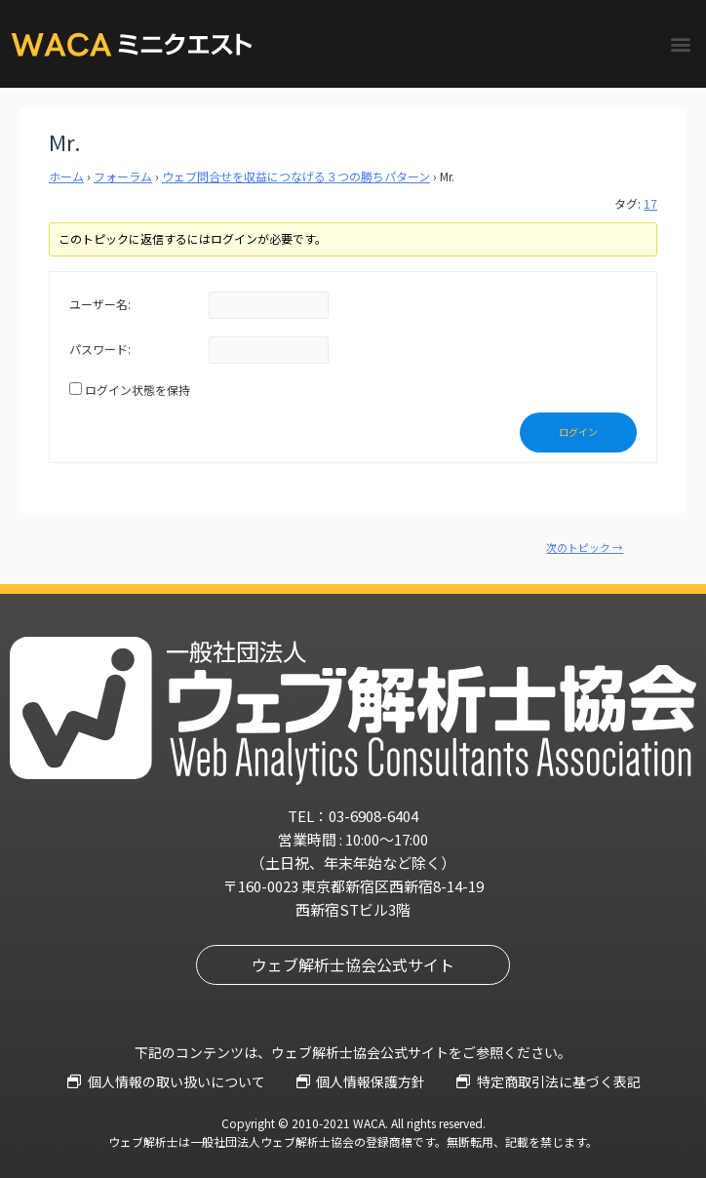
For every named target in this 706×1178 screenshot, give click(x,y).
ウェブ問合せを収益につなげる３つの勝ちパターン (296, 176)
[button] (680, 43)
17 (650, 203)
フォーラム (123, 176)
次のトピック (584, 547)
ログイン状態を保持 (137, 389)
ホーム (66, 176)
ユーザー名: (100, 303)
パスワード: (100, 348)
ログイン (578, 431)
